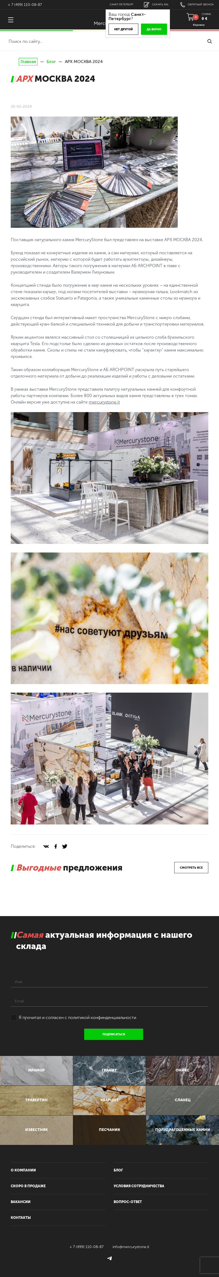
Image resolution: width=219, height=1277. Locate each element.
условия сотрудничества (139, 1186)
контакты (21, 1218)
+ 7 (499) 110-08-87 (25, 4)
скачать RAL (156, 4)
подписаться (113, 1034)
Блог (51, 61)
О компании (23, 1170)
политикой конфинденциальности (102, 1017)
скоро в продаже (28, 1186)
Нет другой (123, 29)
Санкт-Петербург (121, 4)
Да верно (154, 29)
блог (118, 1170)
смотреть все (191, 867)
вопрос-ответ (128, 1202)
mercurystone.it (104, 402)
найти (209, 41)
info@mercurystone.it (131, 1247)
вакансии (21, 1202)
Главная (28, 61)
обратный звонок (197, 4)
